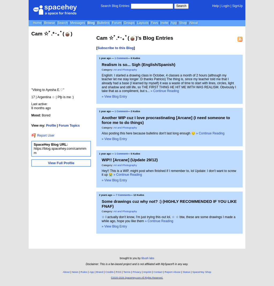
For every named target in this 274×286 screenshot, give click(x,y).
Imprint (147, 271)
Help (215, 6)
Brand (99, 271)
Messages (77, 23)
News (75, 271)
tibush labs (147, 258)
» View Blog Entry (114, 96)
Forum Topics (69, 125)
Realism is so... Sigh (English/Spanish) (138, 64)
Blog (91, 23)
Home (37, 23)
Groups (129, 23)
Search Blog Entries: (115, 6)
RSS (118, 271)
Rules (84, 271)
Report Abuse (172, 271)
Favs (154, 23)
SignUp (237, 6)
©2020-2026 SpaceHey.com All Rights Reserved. (137, 277)
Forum (116, 23)
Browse (49, 23)
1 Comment (121, 58)
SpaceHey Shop (201, 271)
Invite (164, 23)
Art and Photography (125, 69)
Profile (51, 125)
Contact (158, 271)
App (173, 23)
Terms (127, 271)
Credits (109, 271)
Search (181, 6)
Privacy (136, 271)
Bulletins (103, 23)
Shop (183, 23)
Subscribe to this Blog (115, 48)
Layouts (142, 23)
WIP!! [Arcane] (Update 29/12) (130, 159)
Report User (43, 135)
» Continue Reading (165, 91)
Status (186, 271)
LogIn (226, 6)
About (193, 23)
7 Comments (123, 195)
